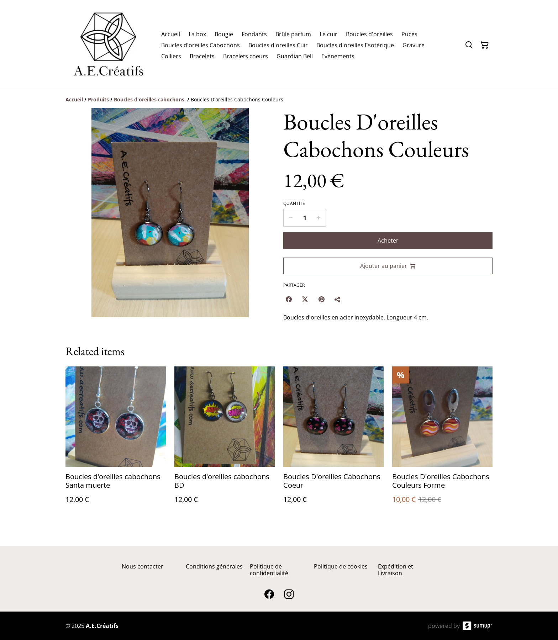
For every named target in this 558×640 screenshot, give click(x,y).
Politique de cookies (341, 566)
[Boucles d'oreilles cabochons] (150, 99)
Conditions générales (214, 566)
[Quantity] (304, 218)
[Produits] (98, 99)
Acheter (388, 240)
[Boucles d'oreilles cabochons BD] (224, 442)
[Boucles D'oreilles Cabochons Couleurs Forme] (442, 442)
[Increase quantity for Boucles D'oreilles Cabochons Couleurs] (318, 218)
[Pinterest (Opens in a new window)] (321, 299)
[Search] (469, 45)
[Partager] (337, 299)
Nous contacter (142, 566)
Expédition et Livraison (395, 569)
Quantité (294, 203)
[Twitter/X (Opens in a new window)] (305, 299)
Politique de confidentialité (269, 569)
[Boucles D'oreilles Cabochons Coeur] (333, 442)
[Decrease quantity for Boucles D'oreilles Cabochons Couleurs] (290, 218)
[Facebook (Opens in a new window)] (288, 299)
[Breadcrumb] (279, 99)
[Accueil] (74, 99)
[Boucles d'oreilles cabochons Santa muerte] (115, 442)
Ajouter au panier (388, 266)
